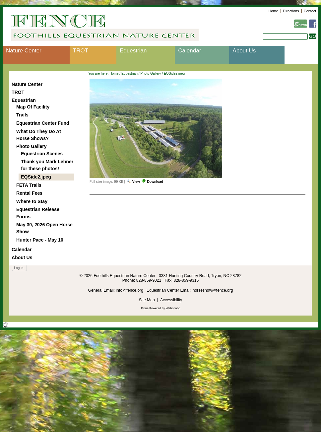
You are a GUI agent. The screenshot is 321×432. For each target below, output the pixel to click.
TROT (80, 50)
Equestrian (133, 50)
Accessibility (171, 300)
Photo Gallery (150, 73)
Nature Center (23, 50)
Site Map (147, 300)
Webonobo (173, 308)
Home (273, 11)
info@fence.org (130, 290)
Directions (291, 11)
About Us (244, 50)
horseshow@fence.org (213, 290)
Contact (310, 11)
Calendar (189, 50)
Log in (18, 268)
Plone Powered (151, 308)
